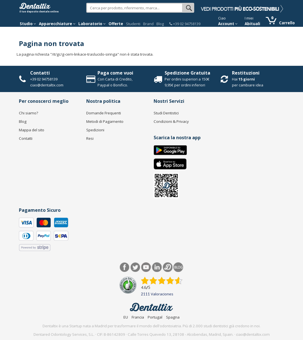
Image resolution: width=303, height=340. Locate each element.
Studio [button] (28, 23)
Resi (90, 138)
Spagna (173, 317)
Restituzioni (246, 73)
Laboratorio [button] (92, 23)
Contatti (40, 73)
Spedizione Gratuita (187, 73)
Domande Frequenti (103, 112)
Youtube (146, 267)
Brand (148, 23)
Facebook (125, 267)
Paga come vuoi (115, 73)
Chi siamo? (28, 112)
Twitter (135, 267)
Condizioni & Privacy (171, 121)
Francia (138, 317)
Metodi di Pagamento (104, 121)
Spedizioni (95, 129)
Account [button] (228, 23)
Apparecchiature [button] (57, 23)
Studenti (133, 23)
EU (125, 317)
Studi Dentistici (166, 112)
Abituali (252, 23)
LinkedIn (157, 267)
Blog (160, 23)
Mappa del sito (31, 129)
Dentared (167, 267)
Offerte (116, 23)
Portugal (155, 317)
